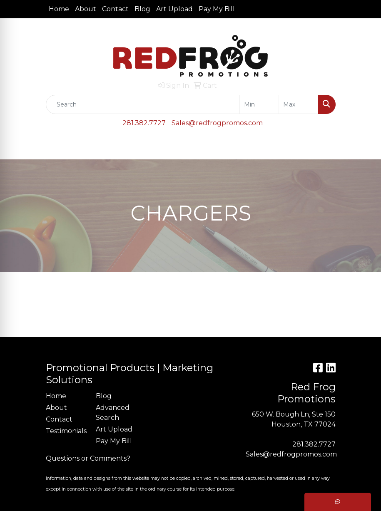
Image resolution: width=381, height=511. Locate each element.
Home (59, 9)
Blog (142, 9)
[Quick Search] (143, 104)
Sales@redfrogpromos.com (217, 123)
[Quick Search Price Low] (259, 104)
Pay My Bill (217, 9)
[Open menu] (364, 147)
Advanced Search (112, 413)
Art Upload (174, 9)
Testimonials (66, 431)
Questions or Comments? (88, 458)
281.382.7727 (144, 123)
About (85, 9)
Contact (115, 9)
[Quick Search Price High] (298, 104)
